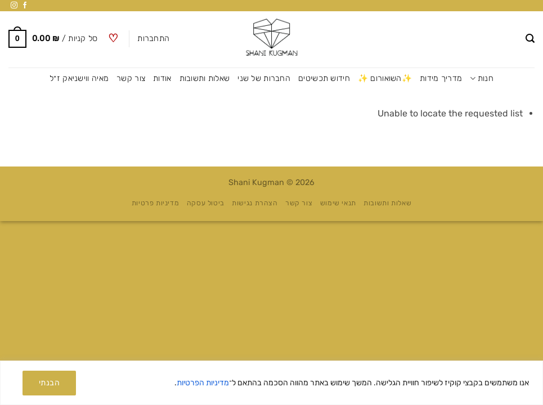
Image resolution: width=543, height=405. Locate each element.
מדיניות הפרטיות (203, 383)
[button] (530, 39)
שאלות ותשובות (204, 78)
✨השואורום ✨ (385, 78)
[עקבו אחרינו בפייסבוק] (24, 6)
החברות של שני (263, 78)
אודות (162, 78)
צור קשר (130, 78)
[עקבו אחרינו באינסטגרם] (14, 6)
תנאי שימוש (338, 203)
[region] (271, 383)
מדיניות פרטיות (155, 203)
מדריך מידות (441, 78)
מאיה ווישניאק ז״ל (79, 78)
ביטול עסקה (206, 203)
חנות (481, 78)
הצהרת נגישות (254, 203)
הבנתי (49, 383)
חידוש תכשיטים (324, 78)
